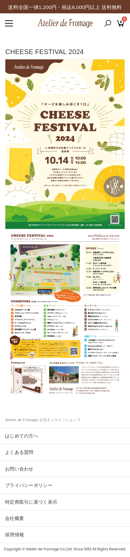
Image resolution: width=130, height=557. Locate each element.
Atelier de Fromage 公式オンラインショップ (42, 420)
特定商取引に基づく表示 (31, 502)
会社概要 (14, 518)
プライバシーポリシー (29, 485)
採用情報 (14, 534)
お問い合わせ (19, 469)
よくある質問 (19, 452)
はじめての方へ (21, 436)
